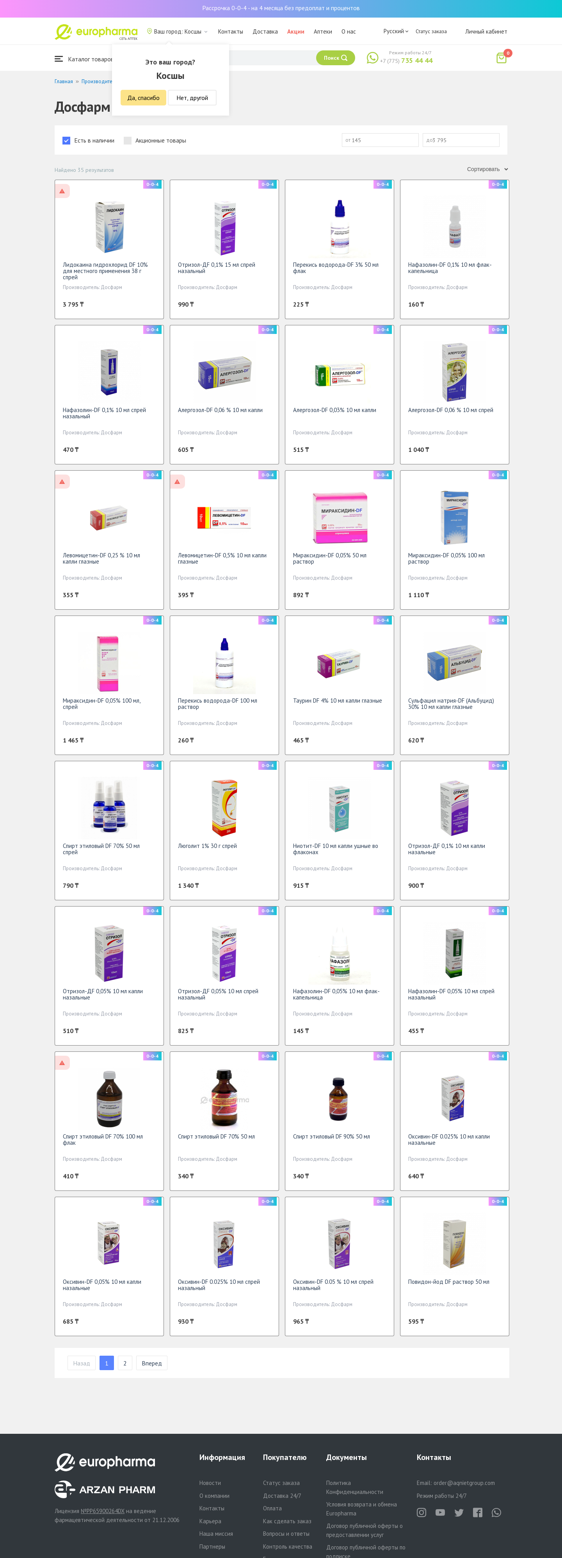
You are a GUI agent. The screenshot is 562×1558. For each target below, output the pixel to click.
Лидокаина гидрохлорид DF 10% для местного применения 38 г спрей (105, 271)
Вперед (152, 1363)
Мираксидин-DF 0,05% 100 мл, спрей (101, 703)
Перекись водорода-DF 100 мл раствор (217, 703)
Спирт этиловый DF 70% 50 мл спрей (101, 849)
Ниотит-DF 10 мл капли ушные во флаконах (335, 849)
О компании (214, 1495)
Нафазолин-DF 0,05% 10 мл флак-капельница (336, 994)
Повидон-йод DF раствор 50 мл (448, 1281)
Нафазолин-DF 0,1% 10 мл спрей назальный (104, 413)
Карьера (210, 1521)
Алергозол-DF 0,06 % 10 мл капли (220, 410)
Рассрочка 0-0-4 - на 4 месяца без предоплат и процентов (281, 8)
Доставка (265, 31)
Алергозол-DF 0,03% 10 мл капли (334, 410)
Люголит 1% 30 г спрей (207, 845)
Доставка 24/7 (282, 1495)
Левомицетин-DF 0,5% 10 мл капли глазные (222, 558)
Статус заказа (431, 31)
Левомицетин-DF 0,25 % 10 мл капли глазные (101, 558)
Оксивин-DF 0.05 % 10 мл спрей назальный (333, 1285)
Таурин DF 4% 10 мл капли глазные (337, 700)
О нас (348, 31)
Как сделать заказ (287, 1521)
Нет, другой (192, 98)
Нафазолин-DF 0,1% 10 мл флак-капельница (450, 268)
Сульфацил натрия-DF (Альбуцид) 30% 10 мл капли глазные (451, 703)
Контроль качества (287, 1546)
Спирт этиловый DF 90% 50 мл (331, 1136)
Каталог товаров (84, 59)
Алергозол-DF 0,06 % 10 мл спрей (450, 410)
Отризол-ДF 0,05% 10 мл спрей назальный (218, 994)
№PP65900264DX (102, 1511)
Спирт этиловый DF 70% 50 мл (216, 1136)
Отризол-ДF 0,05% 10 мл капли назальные (103, 994)
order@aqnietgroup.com (464, 1483)
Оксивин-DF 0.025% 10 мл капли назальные (449, 1139)
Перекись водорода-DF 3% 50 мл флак (336, 268)
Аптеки (323, 31)
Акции (295, 31)
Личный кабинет (486, 31)
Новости (210, 1483)
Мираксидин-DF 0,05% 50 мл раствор (329, 558)
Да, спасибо (143, 98)
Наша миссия (216, 1533)
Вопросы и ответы (286, 1533)
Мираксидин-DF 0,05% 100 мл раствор (446, 558)
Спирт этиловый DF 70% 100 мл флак (103, 1139)
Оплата (272, 1508)
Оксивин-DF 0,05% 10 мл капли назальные (102, 1285)
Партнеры (212, 1546)
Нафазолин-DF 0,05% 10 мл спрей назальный (451, 994)
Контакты (230, 31)
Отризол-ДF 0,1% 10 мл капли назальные (446, 849)
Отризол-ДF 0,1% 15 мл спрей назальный (216, 268)
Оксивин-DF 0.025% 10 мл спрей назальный (219, 1285)
